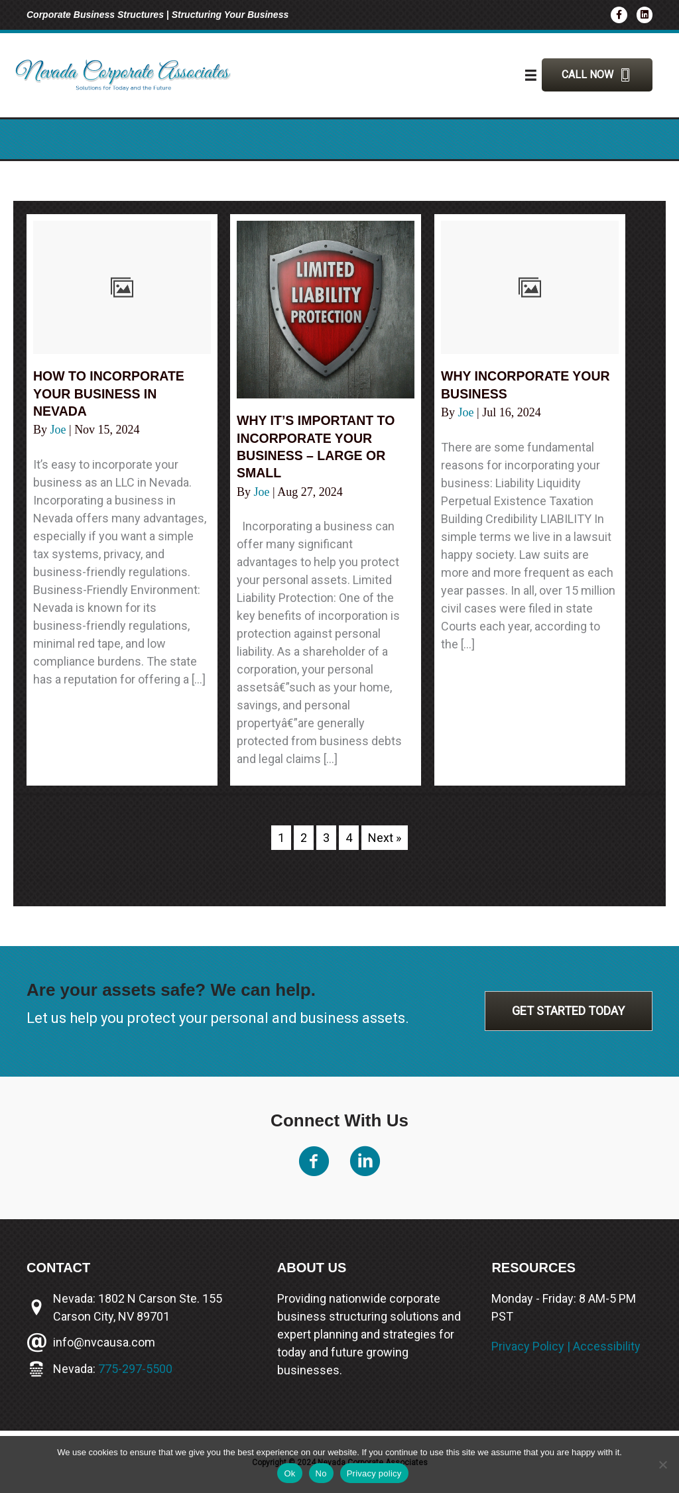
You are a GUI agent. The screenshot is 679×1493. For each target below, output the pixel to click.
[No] (662, 1464)
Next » (384, 838)
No (321, 1473)
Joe (60, 429)
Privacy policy (374, 1473)
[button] (597, 74)
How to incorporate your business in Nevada (110, 393)
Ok (289, 1473)
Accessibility (607, 1346)
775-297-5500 (135, 1369)
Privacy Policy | (532, 1346)
